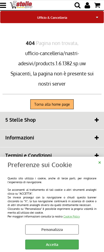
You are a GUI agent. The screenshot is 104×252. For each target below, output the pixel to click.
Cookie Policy (71, 216)
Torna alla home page (52, 104)
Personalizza (52, 229)
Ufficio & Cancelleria (52, 17)
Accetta (52, 244)
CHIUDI (99, 161)
